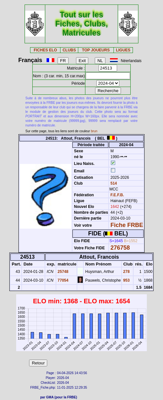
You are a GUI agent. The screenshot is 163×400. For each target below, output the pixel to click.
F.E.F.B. (117, 195)
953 (126, 280)
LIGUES (123, 50)
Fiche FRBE (127, 225)
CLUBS (69, 50)
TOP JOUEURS (96, 50)
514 (113, 183)
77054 (63, 280)
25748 (63, 271)
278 (126, 271)
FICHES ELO (45, 50)
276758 (120, 247)
